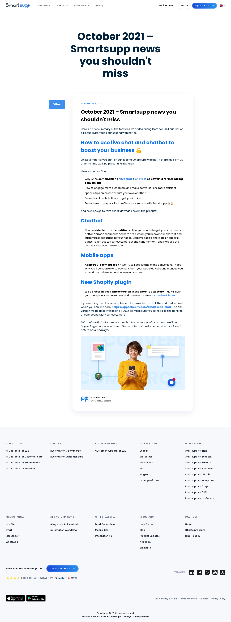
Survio (136, 616)
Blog (142, 530)
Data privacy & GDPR (166, 598)
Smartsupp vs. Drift (195, 492)
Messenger (12, 536)
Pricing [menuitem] (99, 5)
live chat (126, 179)
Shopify (144, 450)
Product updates (150, 536)
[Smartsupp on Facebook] (199, 572)
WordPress (146, 456)
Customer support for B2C (110, 450)
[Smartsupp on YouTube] (215, 572)
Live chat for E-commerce (65, 450)
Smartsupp (115, 616)
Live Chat (11, 524)
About (188, 524)
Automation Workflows (63, 530)
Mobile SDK (101, 530)
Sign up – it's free (204, 5)
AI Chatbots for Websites (20, 468)
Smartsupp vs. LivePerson (199, 498)
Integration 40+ (104, 536)
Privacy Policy (218, 598)
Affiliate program (194, 530)
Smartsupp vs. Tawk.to (197, 462)
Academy (145, 541)
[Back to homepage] (18, 7)
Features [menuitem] (43, 5)
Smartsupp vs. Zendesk (198, 456)
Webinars (145, 547)
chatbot (140, 179)
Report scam (192, 536)
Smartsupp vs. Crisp (196, 486)
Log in (184, 5)
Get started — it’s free (62, 568)
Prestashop (146, 462)
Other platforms (149, 480)
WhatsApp (12, 541)
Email (9, 530)
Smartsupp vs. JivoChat (198, 474)
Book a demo (166, 5)
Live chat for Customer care (66, 456)
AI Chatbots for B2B (17, 450)
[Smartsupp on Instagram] (207, 572)
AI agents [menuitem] (62, 5)
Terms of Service (188, 598)
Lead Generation (105, 524)
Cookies (203, 598)
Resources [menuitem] (80, 5)
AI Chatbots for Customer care (24, 456)
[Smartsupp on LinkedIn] (191, 572)
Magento (145, 474)
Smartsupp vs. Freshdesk (199, 468)
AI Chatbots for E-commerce (23, 462)
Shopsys (127, 616)
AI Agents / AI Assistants (64, 524)
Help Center (147, 524)
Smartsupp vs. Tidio (195, 450)
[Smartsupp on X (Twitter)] (222, 572)
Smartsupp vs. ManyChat (199, 480)
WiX (142, 468)
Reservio (144, 616)
